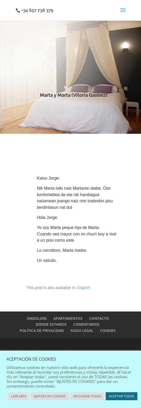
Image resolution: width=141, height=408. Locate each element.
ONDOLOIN (37, 318)
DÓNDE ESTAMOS (51, 324)
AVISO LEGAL (81, 330)
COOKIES (108, 330)
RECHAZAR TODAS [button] (87, 396)
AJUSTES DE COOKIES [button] (50, 396)
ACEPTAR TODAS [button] (121, 396)
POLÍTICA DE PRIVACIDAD (42, 330)
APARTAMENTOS (67, 318)
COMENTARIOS (86, 324)
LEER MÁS (18, 396)
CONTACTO (99, 318)
